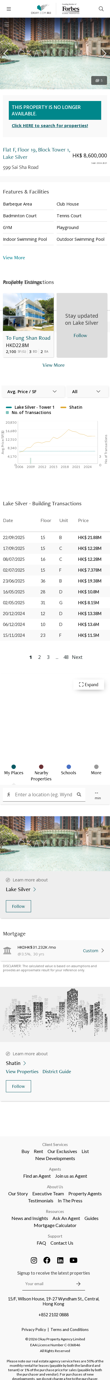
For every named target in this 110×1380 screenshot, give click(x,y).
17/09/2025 (14, 548)
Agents (55, 1169)
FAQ (41, 1243)
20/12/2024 (14, 613)
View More (14, 257)
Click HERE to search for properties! (50, 125)
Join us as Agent (71, 1176)
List (85, 1151)
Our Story (18, 1193)
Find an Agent (37, 1176)
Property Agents (85, 1193)
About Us (55, 1186)
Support (55, 1236)
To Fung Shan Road (28, 337)
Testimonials (40, 1200)
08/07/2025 (14, 559)
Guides (91, 1218)
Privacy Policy (34, 1329)
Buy (25, 1151)
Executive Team (48, 1193)
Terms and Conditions (69, 1329)
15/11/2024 (14, 635)
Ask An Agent (66, 1218)
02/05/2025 (14, 602)
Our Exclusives (62, 1151)
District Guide (57, 1071)
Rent (38, 1151)
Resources (55, 1211)
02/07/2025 (14, 570)
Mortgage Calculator (55, 1225)
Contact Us (61, 1243)
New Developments (55, 1158)
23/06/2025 (14, 580)
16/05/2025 (14, 591)
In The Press (70, 1200)
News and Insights (29, 1218)
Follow (18, 906)
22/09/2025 (14, 537)
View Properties (23, 1071)
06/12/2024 (14, 624)
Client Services (55, 1144)
